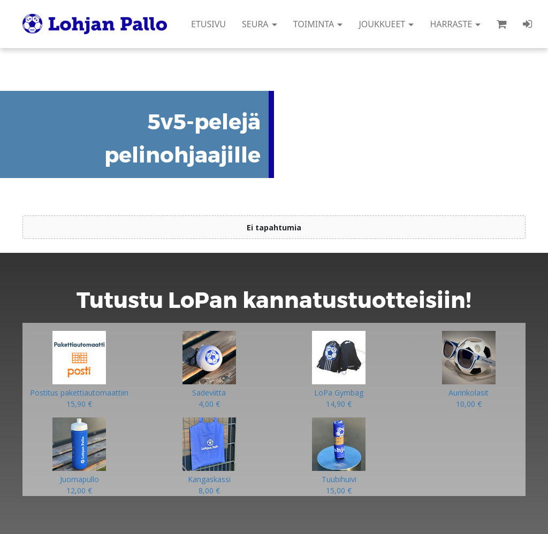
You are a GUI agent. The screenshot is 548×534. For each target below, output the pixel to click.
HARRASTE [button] (455, 24)
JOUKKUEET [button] (386, 24)
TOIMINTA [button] (318, 24)
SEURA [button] (259, 24)
